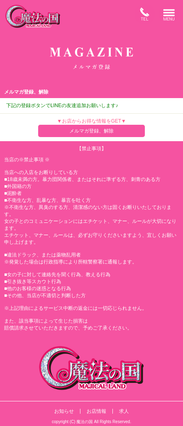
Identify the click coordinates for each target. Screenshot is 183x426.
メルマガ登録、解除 (91, 131)
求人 (124, 411)
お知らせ (64, 411)
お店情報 (96, 411)
